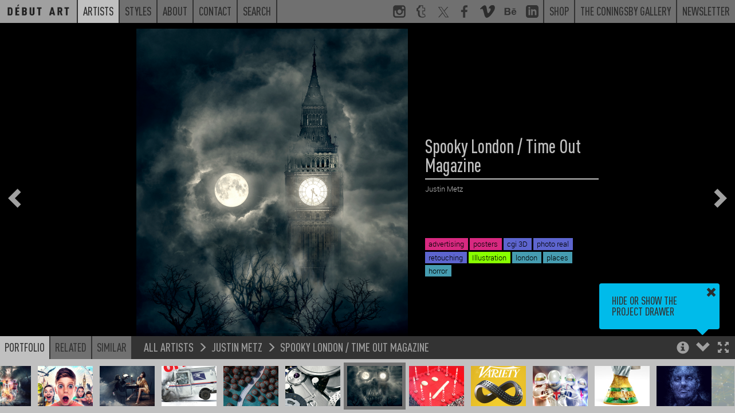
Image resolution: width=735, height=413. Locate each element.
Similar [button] (112, 347)
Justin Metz (236, 346)
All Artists (169, 346)
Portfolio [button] (25, 347)
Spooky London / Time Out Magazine (354, 346)
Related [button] (71, 347)
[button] (723, 348)
